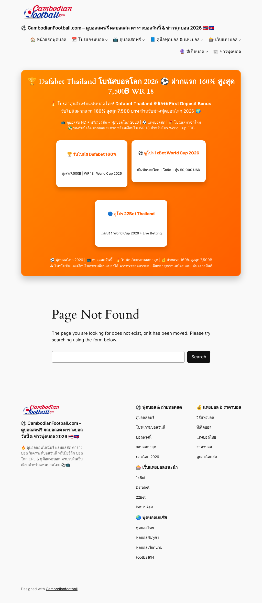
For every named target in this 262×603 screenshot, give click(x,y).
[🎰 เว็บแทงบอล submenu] (239, 39)
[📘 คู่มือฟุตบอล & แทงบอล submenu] (202, 39)
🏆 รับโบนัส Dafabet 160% (92, 163)
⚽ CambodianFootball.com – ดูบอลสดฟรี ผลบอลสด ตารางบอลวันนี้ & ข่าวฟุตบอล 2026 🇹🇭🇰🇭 (117, 28)
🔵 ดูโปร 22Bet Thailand (131, 223)
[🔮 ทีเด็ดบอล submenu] (206, 51)
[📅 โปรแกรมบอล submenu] (106, 39)
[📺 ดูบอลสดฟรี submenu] (143, 39)
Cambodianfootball (62, 589)
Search (198, 356)
